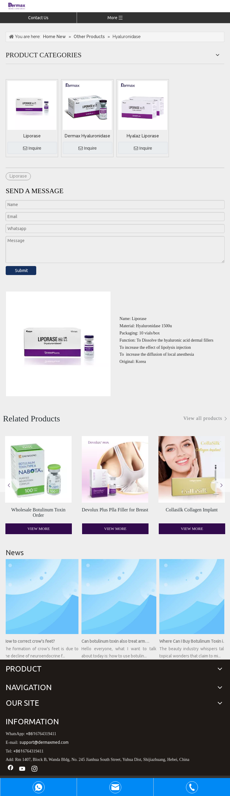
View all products (202, 418)
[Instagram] (34, 769)
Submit (21, 270)
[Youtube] (22, 769)
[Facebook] (10, 769)
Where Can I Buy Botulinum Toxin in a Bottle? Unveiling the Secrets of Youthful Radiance (195, 641)
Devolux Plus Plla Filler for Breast (115, 509)
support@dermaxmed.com (44, 742)
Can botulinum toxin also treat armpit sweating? (117, 641)
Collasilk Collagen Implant (191, 509)
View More (39, 528)
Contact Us (38, 17)
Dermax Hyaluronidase (87, 135)
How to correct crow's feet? (31, 641)
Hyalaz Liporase (143, 135)
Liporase (32, 135)
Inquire (32, 148)
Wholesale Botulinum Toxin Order (38, 512)
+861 (30, 733)
